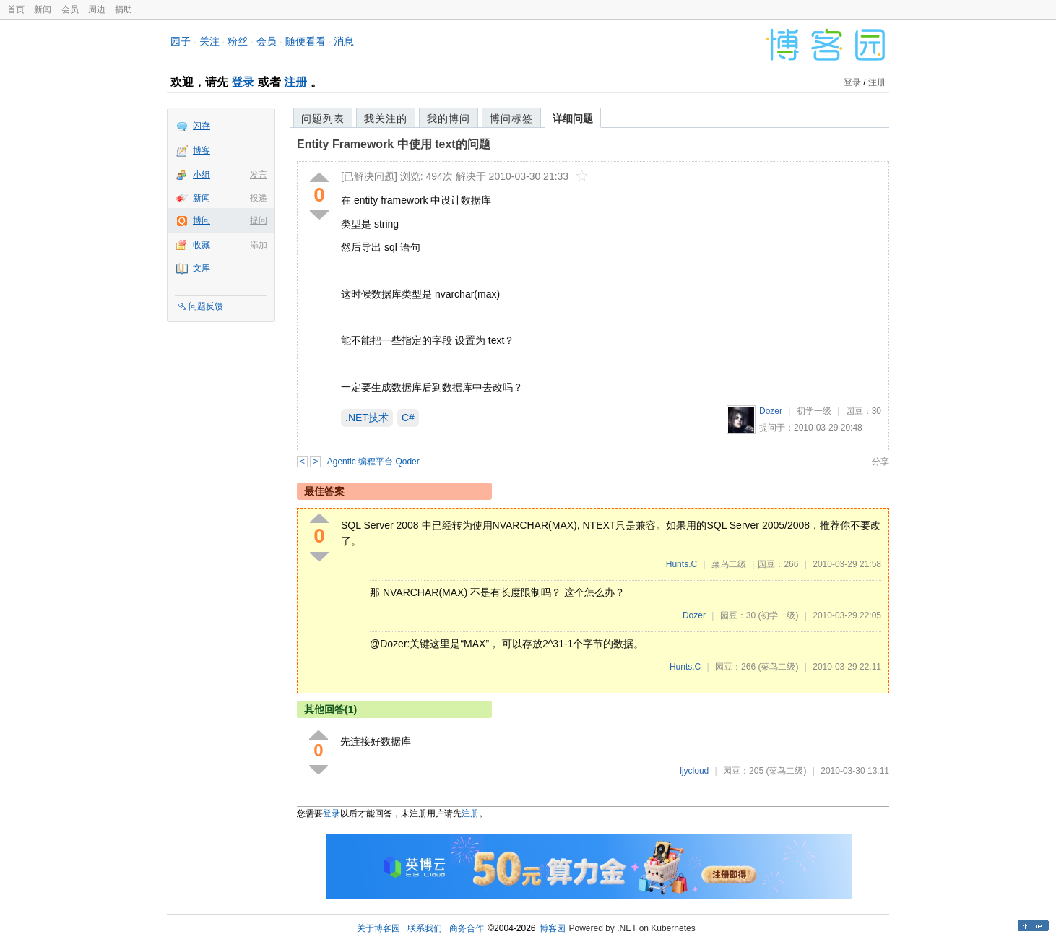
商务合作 (466, 928)
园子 (180, 41)
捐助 (123, 9)
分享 (880, 462)
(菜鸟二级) (778, 667)
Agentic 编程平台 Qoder (373, 462)
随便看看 (305, 41)
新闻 (42, 9)
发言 (258, 175)
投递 (258, 198)
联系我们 (424, 928)
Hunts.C (681, 564)
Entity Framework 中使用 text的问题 (393, 144)
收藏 (201, 245)
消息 (344, 41)
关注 (209, 41)
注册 (295, 82)
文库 (201, 268)
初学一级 (814, 411)
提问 (258, 220)
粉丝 (238, 41)
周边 (96, 9)
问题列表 (323, 118)
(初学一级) (778, 615)
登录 (242, 82)
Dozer (770, 411)
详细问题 (573, 118)
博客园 (553, 928)
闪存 (201, 126)
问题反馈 (206, 306)
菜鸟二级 (728, 564)
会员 (70, 9)
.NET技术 (367, 417)
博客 (201, 150)
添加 (258, 245)
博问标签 (511, 118)
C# (408, 417)
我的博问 (448, 118)
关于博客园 (378, 928)
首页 (16, 9)
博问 (201, 220)
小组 (201, 175)
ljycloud (694, 771)
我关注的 (385, 118)
